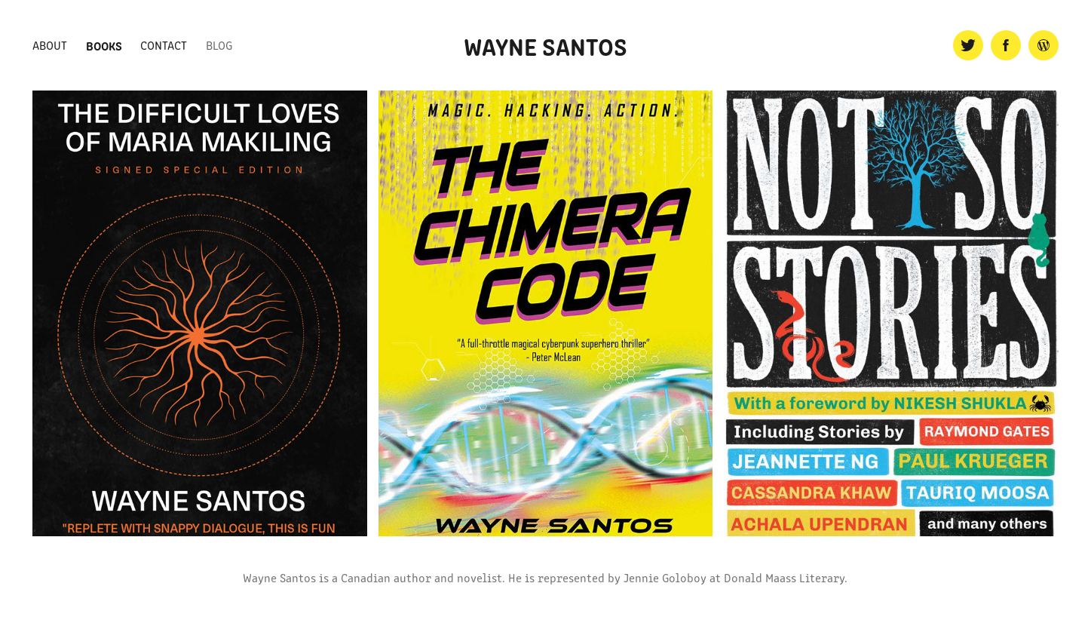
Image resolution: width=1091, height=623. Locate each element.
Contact (163, 45)
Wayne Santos (545, 45)
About (49, 45)
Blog (219, 45)
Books (104, 45)
